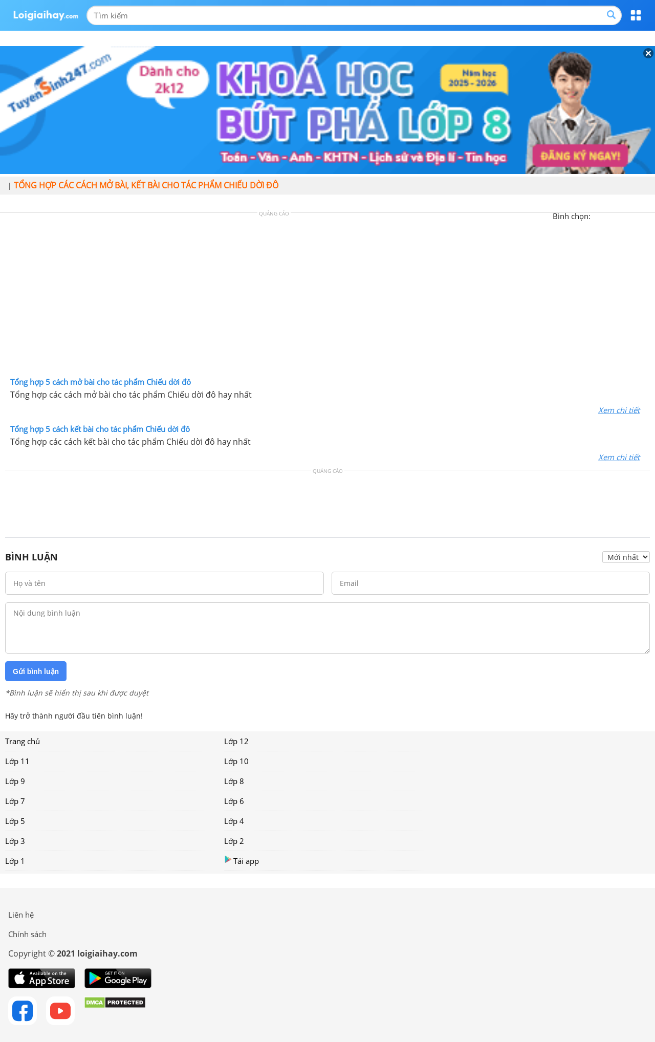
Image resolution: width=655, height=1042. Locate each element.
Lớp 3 (15, 841)
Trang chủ (22, 741)
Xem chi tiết (619, 410)
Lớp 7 (15, 801)
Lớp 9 (15, 781)
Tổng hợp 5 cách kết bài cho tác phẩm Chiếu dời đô (100, 429)
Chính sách (27, 934)
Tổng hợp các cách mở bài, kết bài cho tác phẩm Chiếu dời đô (146, 185)
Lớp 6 (234, 801)
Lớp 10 (236, 761)
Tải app (241, 860)
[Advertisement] (327, 297)
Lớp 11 (17, 761)
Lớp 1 (15, 861)
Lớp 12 (236, 741)
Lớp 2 (234, 841)
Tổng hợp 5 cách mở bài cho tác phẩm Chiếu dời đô (100, 382)
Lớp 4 (234, 821)
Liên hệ (21, 914)
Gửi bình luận (36, 671)
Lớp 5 (15, 821)
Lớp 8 (234, 781)
